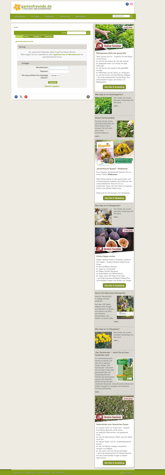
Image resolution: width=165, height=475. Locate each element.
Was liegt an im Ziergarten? (107, 329)
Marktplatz (50, 16)
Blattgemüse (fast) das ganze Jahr (111, 53)
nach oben (128, 472)
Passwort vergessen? (52, 86)
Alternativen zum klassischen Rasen (112, 424)
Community (65, 16)
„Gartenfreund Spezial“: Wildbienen (112, 168)
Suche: (64, 33)
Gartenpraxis (20, 16)
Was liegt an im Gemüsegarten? (109, 94)
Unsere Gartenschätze (104, 117)
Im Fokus (35, 16)
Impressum (18, 472)
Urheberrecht (44, 472)
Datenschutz (31, 472)
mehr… (116, 106)
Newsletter (81, 16)
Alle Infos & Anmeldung (114, 87)
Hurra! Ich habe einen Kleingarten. (110, 293)
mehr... (97, 392)
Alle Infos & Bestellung (114, 198)
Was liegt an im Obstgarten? (107, 205)
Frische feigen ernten (105, 256)
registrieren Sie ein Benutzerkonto (66, 54)
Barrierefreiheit (59, 472)
